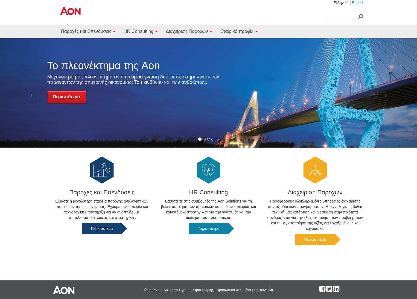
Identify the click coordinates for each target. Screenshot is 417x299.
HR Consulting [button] (141, 31)
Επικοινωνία (263, 290)
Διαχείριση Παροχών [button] (189, 31)
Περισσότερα (66, 97)
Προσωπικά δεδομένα (234, 290)
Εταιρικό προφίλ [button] (238, 31)
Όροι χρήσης (203, 290)
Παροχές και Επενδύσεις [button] (88, 31)
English (358, 3)
